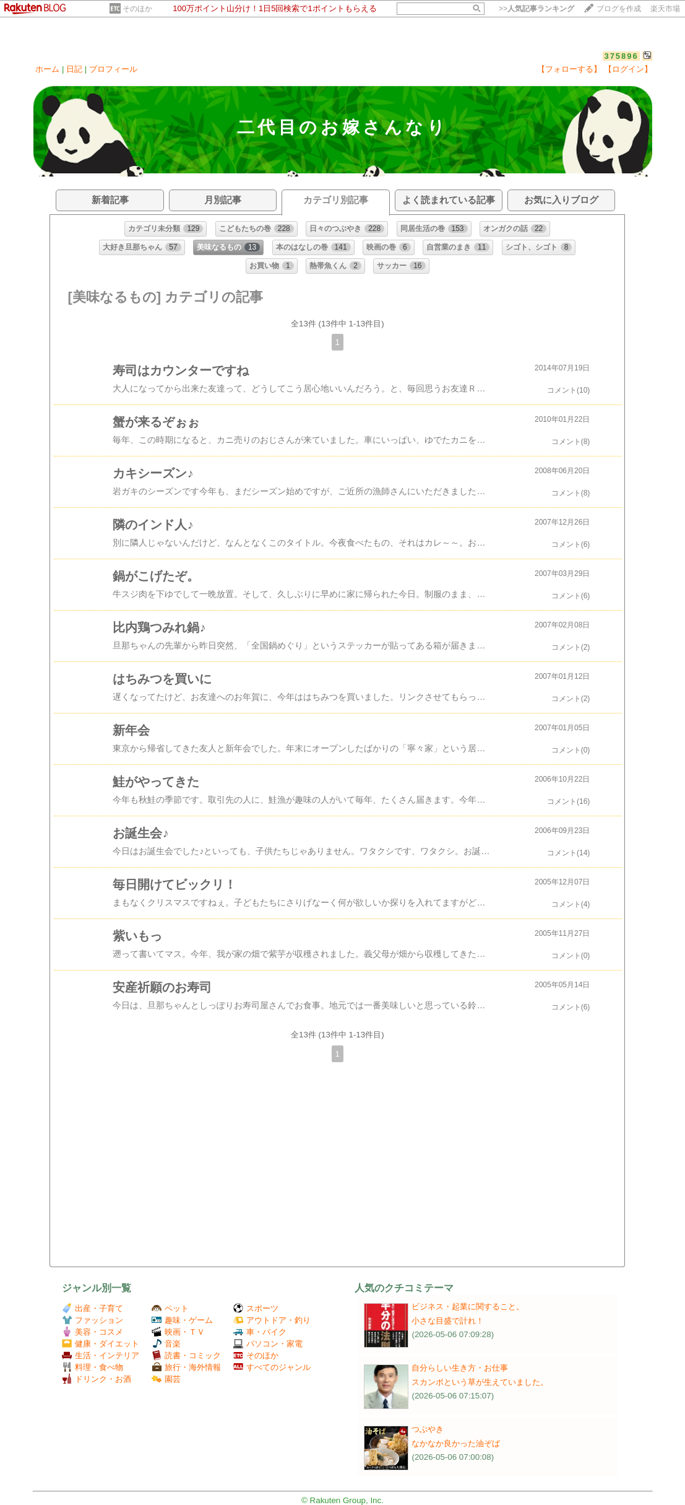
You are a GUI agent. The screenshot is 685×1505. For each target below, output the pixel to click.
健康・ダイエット (100, 1343)
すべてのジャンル (272, 1367)
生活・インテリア (100, 1355)
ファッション (92, 1320)
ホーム (47, 69)
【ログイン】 (628, 69)
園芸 (166, 1379)
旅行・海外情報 (186, 1367)
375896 (621, 56)
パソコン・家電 (268, 1343)
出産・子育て (92, 1308)
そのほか (137, 8)
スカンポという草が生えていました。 (479, 1382)
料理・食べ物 (92, 1367)
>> (536, 8)
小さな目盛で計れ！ (447, 1320)
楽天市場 (665, 8)
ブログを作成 (619, 8)
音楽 (166, 1343)
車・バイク (259, 1332)
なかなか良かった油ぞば (455, 1443)
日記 (74, 69)
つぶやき (427, 1429)
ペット (170, 1308)
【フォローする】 (569, 69)
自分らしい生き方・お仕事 (459, 1367)
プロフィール (113, 69)
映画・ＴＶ (178, 1332)
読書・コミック (186, 1355)
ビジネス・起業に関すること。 (467, 1306)
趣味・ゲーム (182, 1320)
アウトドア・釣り (272, 1320)
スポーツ (255, 1308)
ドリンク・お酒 (96, 1379)
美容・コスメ (92, 1332)
